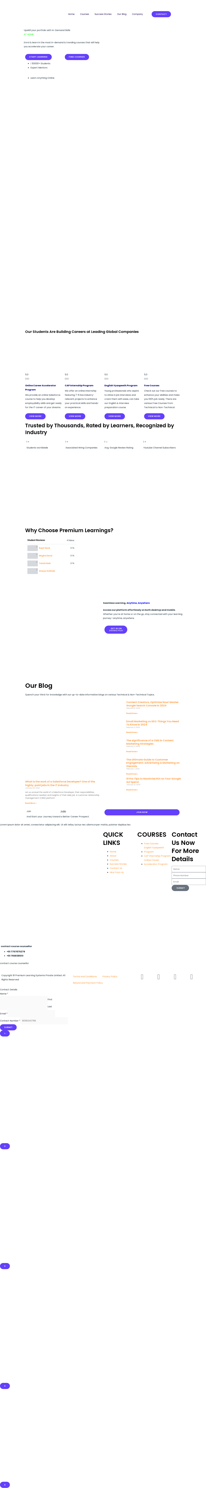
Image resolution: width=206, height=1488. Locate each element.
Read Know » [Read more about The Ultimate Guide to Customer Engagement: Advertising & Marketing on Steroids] (132, 774)
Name (4, 993)
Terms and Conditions (85, 976)
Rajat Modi (44, 548)
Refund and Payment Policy (88, 982)
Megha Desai (45, 555)
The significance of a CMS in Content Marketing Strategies (150, 742)
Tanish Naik (45, 563)
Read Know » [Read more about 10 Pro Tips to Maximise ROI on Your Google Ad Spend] (132, 790)
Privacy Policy (109, 976)
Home (71, 14)
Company (137, 14)
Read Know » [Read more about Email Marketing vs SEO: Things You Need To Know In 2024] (132, 732)
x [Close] (5, 1266)
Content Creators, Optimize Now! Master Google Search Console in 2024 (152, 704)
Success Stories (103, 14)
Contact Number (10, 1020)
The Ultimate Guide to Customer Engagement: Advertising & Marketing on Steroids (153, 763)
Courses (84, 14)
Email (4, 1013)
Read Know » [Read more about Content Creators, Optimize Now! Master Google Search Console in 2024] (132, 713)
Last (50, 1006)
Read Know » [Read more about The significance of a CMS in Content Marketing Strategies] (132, 751)
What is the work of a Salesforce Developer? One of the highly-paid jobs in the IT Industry (60, 783)
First (50, 999)
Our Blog (121, 14)
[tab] (51, 548)
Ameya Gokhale (47, 571)
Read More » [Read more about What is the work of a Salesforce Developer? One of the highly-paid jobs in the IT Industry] (31, 803)
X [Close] (5, 1146)
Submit (8, 1027)
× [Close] (5, 1033)
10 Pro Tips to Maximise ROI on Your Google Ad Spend (153, 780)
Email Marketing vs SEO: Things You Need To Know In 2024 (152, 723)
